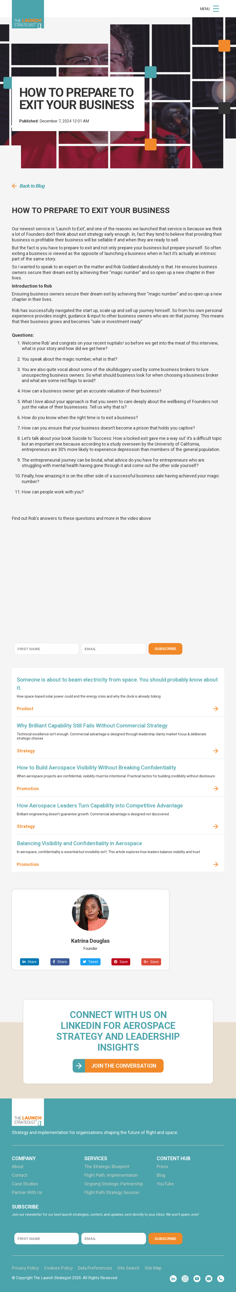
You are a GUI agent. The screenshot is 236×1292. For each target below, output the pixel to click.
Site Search (128, 1268)
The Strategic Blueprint (106, 1166)
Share (29, 962)
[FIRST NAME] (46, 649)
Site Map (153, 1268)
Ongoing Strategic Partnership (113, 1183)
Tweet (90, 962)
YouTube (165, 1183)
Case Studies (25, 1183)
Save (121, 962)
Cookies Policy (58, 1268)
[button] (210, 8)
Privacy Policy (25, 1268)
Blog (161, 1175)
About (17, 1166)
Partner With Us (27, 1192)
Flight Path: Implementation (111, 1175)
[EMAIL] (113, 649)
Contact (19, 1175)
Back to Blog (31, 186)
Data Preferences (95, 1268)
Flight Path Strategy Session (111, 1192)
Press (162, 1166)
